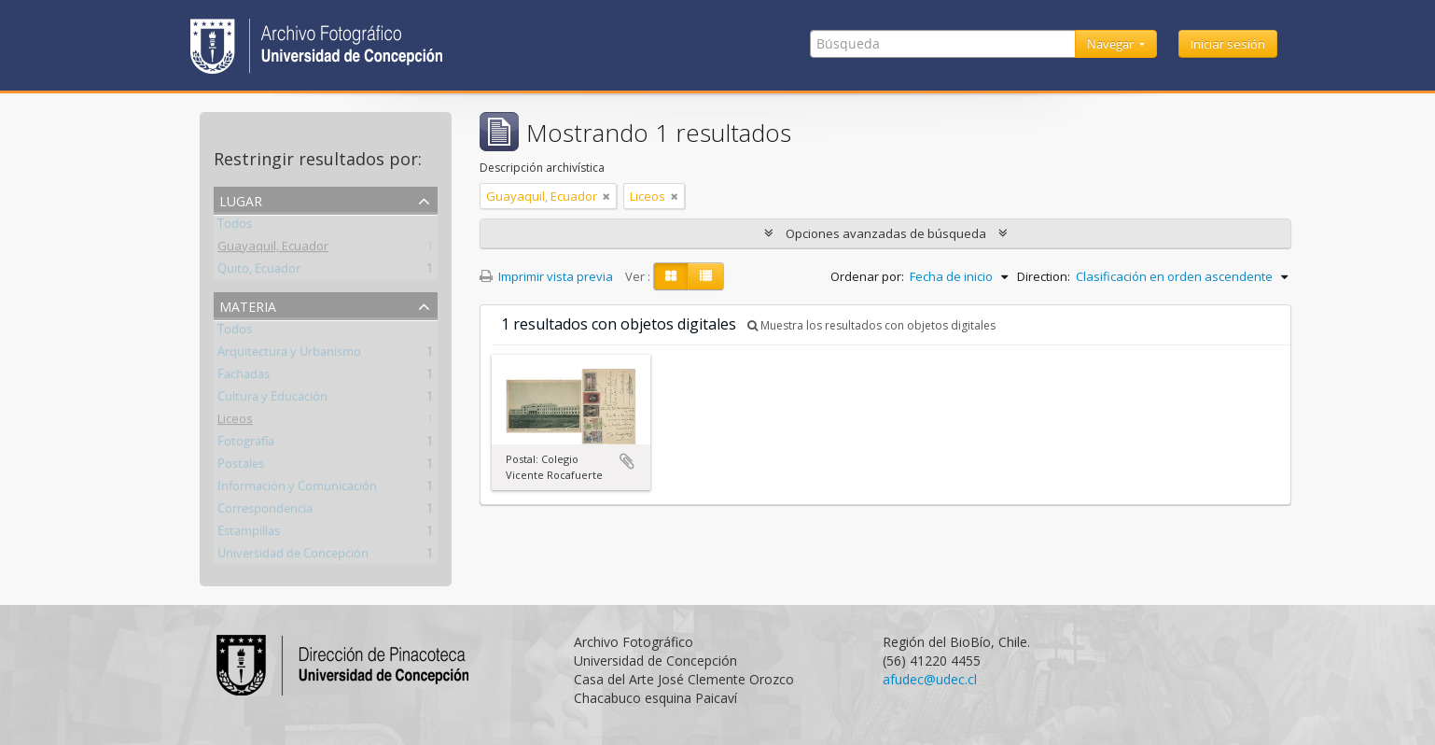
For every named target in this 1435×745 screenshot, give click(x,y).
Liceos (235, 422)
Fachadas (243, 377)
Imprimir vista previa (546, 276)
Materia (247, 304)
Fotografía (245, 444)
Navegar (1111, 43)
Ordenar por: (867, 276)
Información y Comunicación (297, 489)
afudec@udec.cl (930, 679)
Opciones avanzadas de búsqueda (886, 233)
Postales (240, 466)
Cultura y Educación (272, 399)
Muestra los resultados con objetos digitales (871, 325)
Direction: (1043, 276)
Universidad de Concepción (293, 556)
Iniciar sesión (1228, 43)
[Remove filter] (606, 196)
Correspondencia (265, 511)
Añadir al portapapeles (627, 461)
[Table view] (706, 276)
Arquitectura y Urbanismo (289, 354)
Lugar (240, 199)
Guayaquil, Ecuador (272, 249)
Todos (234, 226)
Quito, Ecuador (258, 271)
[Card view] (671, 276)
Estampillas (248, 534)
